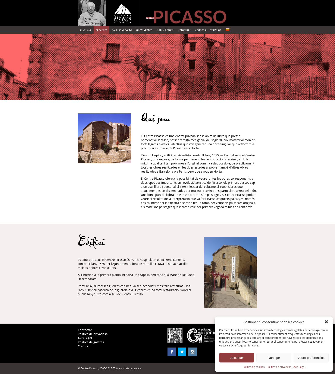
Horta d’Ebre (144, 30)
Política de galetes (91, 342)
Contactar (85, 330)
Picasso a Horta (122, 30)
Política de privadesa (279, 367)
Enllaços (200, 30)
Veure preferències (311, 357)
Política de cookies (254, 367)
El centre (101, 30)
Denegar (274, 357)
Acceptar (236, 357)
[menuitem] (227, 30)
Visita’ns (215, 30)
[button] (326, 322)
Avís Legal (299, 367)
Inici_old (85, 30)
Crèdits (83, 346)
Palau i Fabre (165, 30)
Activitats (184, 30)
